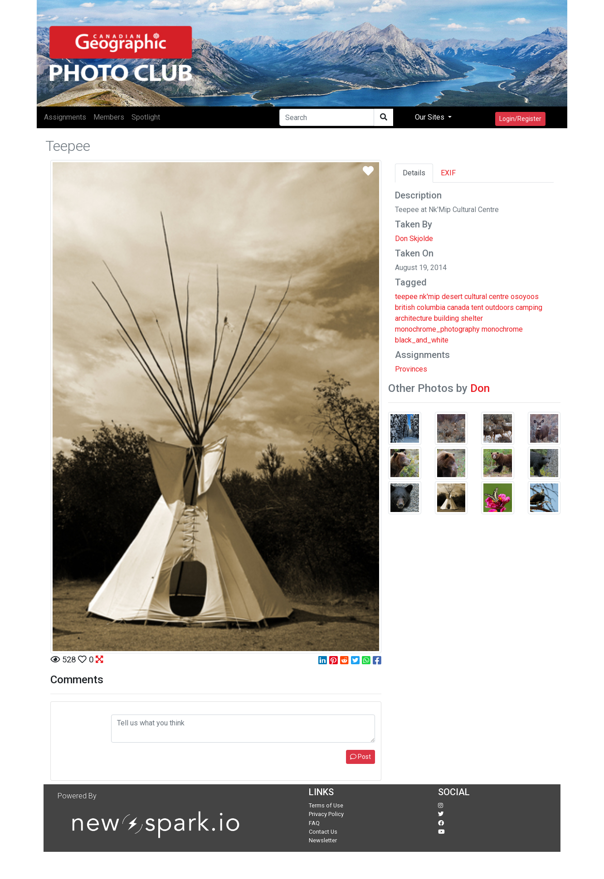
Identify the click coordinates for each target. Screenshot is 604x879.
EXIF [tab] (448, 173)
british (405, 307)
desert (452, 296)
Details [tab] (414, 173)
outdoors (499, 307)
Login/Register (520, 118)
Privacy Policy (326, 814)
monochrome (502, 329)
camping (529, 307)
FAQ (314, 823)
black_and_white (421, 340)
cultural (475, 296)
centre (499, 296)
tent (477, 307)
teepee (406, 296)
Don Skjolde (414, 238)
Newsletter (323, 840)
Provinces (411, 369)
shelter (472, 318)
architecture (413, 318)
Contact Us (323, 831)
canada (458, 307)
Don (480, 388)
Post (360, 756)
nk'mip (429, 296)
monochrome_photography (437, 329)
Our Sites (430, 117)
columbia (431, 307)
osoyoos (525, 296)
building (446, 318)
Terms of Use (326, 805)
